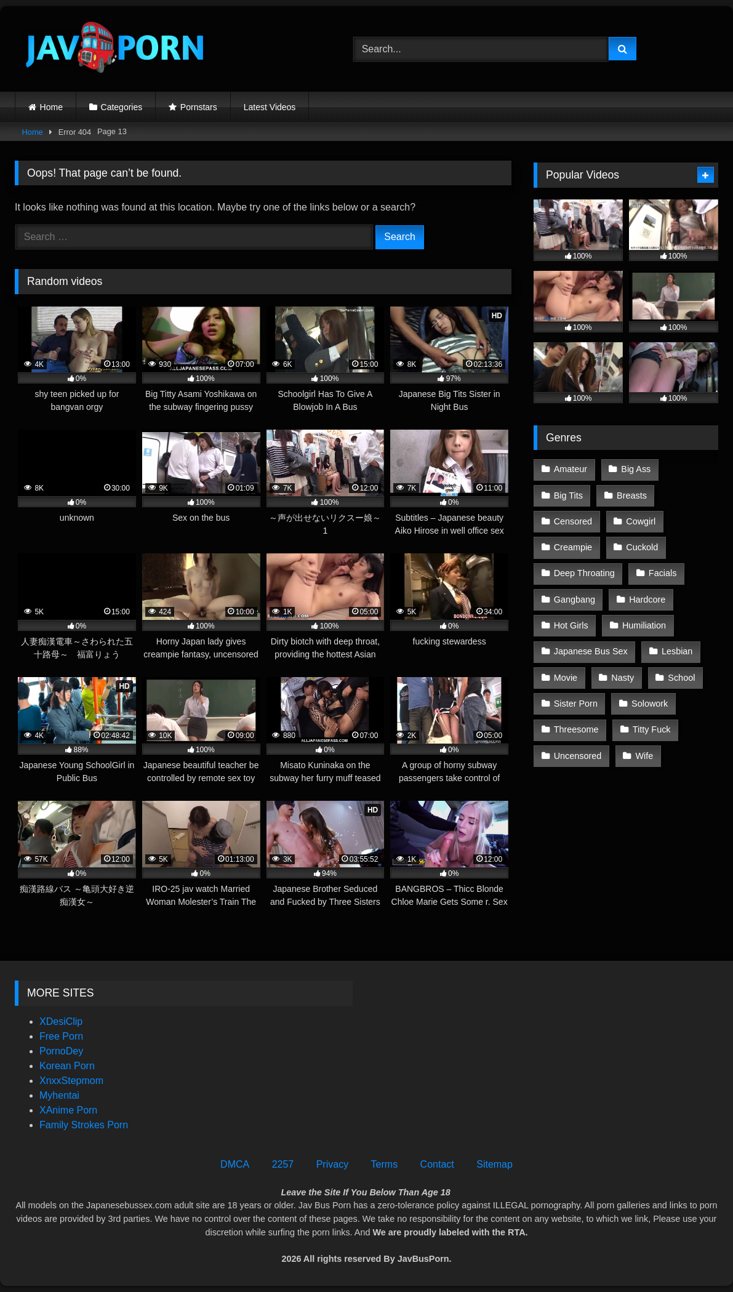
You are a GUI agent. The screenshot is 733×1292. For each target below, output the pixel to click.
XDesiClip (60, 1021)
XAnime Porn (68, 1110)
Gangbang (574, 599)
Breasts (632, 495)
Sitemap (494, 1164)
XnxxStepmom (71, 1080)
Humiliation (644, 625)
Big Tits (568, 495)
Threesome (576, 729)
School (681, 678)
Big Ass (636, 469)
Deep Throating (584, 573)
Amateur (570, 469)
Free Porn (61, 1036)
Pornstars (198, 107)
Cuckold (642, 547)
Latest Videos (270, 107)
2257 (283, 1164)
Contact (437, 1164)
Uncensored (578, 756)
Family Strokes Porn (83, 1125)
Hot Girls (571, 625)
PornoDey (61, 1051)
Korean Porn (67, 1066)
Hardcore (647, 599)
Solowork (649, 703)
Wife (645, 756)
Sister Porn (576, 703)
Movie (565, 678)
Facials (663, 573)
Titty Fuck (652, 729)
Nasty (622, 678)
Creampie (573, 547)
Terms (384, 1164)
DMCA (234, 1164)
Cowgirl (640, 521)
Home (51, 107)
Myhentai (59, 1095)
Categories (122, 107)
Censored (573, 521)
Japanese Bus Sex (591, 651)
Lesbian (677, 651)
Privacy (332, 1164)
